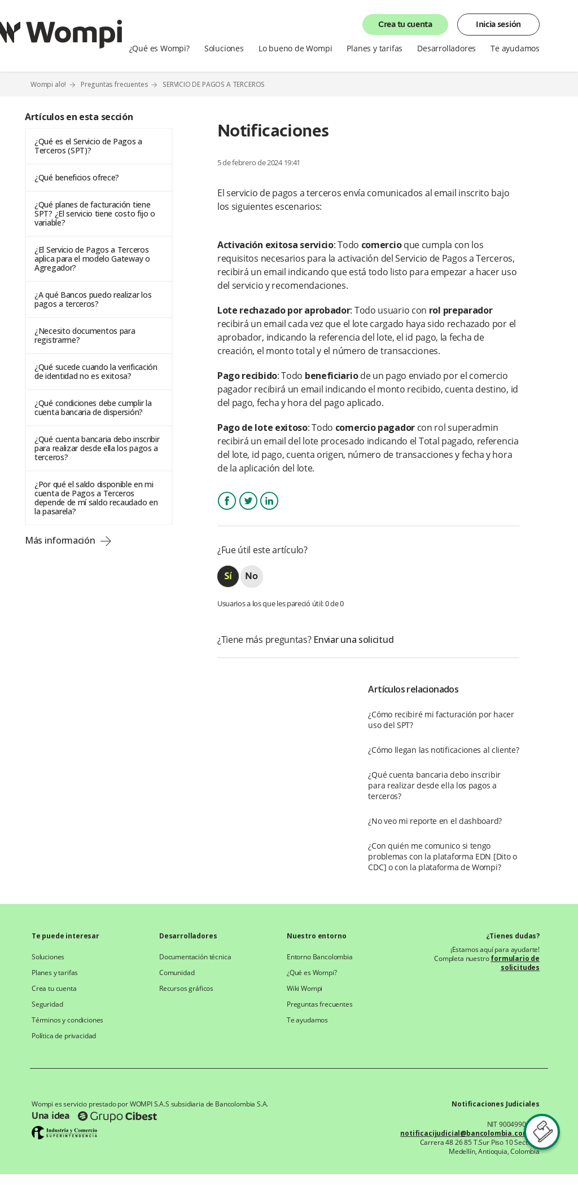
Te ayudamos (515, 48)
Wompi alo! (48, 84)
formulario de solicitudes (515, 963)
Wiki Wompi (304, 988)
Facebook (227, 510)
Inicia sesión (498, 24)
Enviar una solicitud (353, 639)
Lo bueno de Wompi (295, 48)
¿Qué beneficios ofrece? (76, 177)
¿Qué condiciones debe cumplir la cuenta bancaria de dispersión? (92, 407)
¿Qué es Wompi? (159, 48)
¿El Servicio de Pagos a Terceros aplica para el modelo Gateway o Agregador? (92, 258)
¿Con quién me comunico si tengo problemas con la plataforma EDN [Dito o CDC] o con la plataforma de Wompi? (442, 856)
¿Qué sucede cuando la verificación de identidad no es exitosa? (95, 371)
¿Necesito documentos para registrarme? (84, 335)
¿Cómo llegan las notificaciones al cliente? (443, 749)
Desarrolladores (446, 48)
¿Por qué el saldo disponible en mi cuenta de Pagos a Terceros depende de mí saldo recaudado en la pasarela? (95, 498)
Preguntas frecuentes (114, 84)
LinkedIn (269, 510)
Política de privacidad (64, 1035)
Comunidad (176, 972)
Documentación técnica (195, 957)
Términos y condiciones (67, 1020)
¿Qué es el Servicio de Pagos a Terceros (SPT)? (88, 146)
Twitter (248, 510)
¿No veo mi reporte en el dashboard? (435, 820)
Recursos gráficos (186, 988)
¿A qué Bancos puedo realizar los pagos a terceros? (92, 299)
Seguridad (47, 1004)
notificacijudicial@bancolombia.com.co (470, 1133)
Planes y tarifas (374, 48)
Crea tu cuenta (405, 24)
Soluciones (224, 48)
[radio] (228, 576)
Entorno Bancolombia (320, 957)
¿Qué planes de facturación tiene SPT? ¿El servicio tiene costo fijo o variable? (94, 213)
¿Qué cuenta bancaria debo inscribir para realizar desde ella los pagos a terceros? (97, 448)
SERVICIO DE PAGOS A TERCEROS (214, 84)
